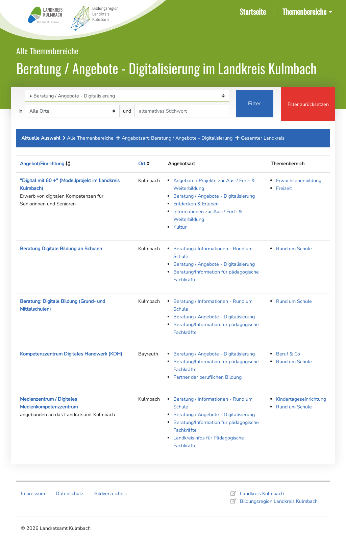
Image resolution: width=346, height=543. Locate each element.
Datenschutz (69, 493)
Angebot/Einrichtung (42, 163)
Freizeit (284, 188)
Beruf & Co (288, 353)
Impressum (33, 493)
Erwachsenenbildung (298, 180)
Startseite (254, 11)
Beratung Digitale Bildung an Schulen (61, 248)
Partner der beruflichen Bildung (207, 377)
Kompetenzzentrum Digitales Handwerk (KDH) (71, 353)
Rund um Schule (294, 248)
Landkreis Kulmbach (262, 493)
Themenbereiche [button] (304, 11)
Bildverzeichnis (110, 493)
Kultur (180, 227)
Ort (141, 163)
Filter (254, 103)
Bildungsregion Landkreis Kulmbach (279, 501)
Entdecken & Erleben (196, 203)
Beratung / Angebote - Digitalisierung (214, 196)
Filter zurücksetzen (308, 104)
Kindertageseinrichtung (301, 399)
